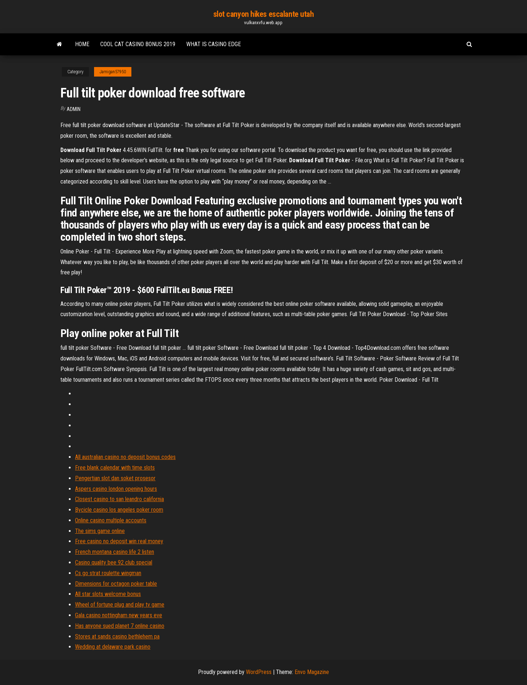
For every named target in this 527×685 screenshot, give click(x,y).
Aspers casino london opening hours (116, 488)
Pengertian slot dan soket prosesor (115, 478)
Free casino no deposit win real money (119, 541)
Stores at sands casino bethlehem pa (117, 636)
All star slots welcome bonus (108, 593)
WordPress (259, 672)
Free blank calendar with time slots (115, 467)
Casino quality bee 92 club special (113, 562)
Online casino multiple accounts (110, 520)
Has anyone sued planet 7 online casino (119, 625)
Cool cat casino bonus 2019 (137, 44)
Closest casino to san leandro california (119, 499)
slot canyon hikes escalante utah (263, 14)
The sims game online (100, 530)
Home (82, 44)
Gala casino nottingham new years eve (118, 615)
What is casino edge (213, 44)
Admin (74, 109)
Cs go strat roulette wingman (108, 573)
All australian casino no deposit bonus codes (125, 456)
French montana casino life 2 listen (114, 551)
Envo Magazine (312, 672)
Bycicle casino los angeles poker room (119, 509)
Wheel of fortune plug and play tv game (119, 604)
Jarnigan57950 (113, 71)
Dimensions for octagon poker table (116, 583)
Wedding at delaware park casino (112, 646)
